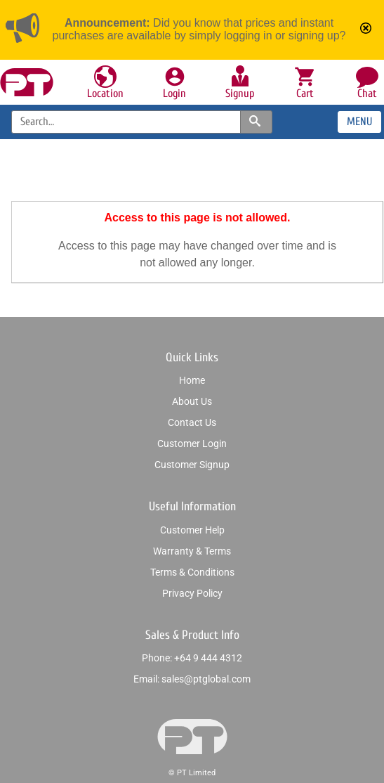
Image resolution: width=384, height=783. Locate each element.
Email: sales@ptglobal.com (192, 679)
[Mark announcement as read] (367, 29)
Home (192, 380)
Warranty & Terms (192, 551)
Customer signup (192, 464)
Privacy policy (192, 593)
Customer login (192, 443)
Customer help (192, 530)
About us (192, 401)
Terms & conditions (192, 572)
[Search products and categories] (256, 122)
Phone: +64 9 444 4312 (192, 658)
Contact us (192, 422)
